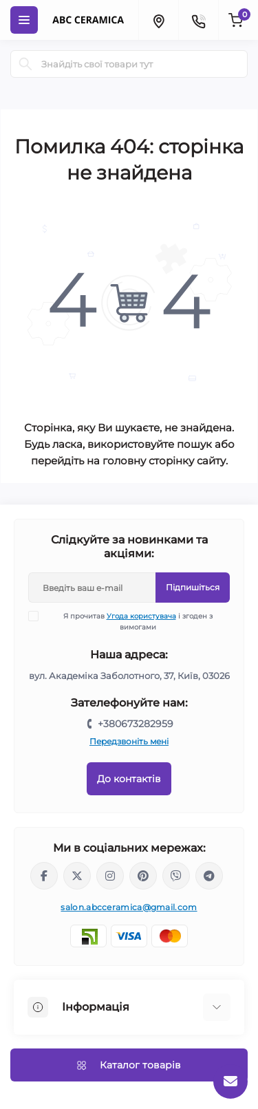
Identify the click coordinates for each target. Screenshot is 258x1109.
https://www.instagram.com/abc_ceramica (110, 875)
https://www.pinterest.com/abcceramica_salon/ (143, 875)
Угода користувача (141, 616)
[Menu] (24, 20)
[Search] (25, 64)
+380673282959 (135, 724)
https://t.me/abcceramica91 (209, 875)
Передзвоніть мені (129, 741)
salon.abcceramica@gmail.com (129, 907)
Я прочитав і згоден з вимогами (129, 621)
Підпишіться (192, 587)
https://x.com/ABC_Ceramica (77, 875)
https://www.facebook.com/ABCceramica (44, 875)
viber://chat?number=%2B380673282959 (176, 875)
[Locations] (158, 20)
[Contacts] (198, 20)
